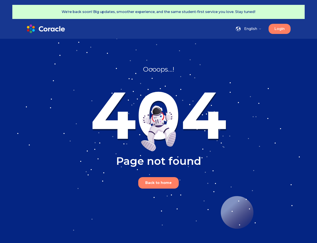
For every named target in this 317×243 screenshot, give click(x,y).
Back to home (158, 183)
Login (280, 29)
